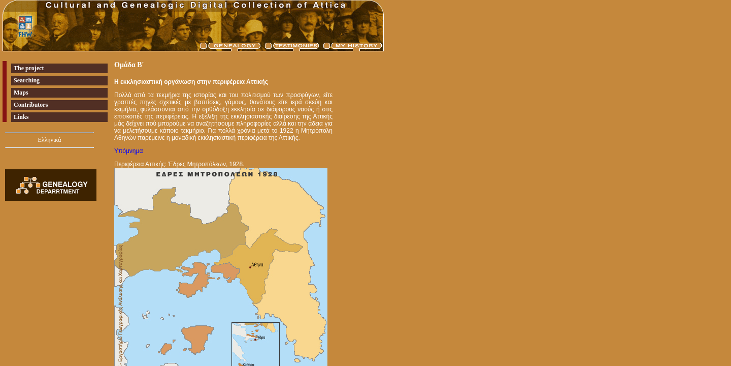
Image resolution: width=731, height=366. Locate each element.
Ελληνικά (49, 139)
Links (21, 116)
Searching (27, 80)
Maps (21, 92)
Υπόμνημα (128, 151)
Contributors (31, 104)
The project (29, 68)
